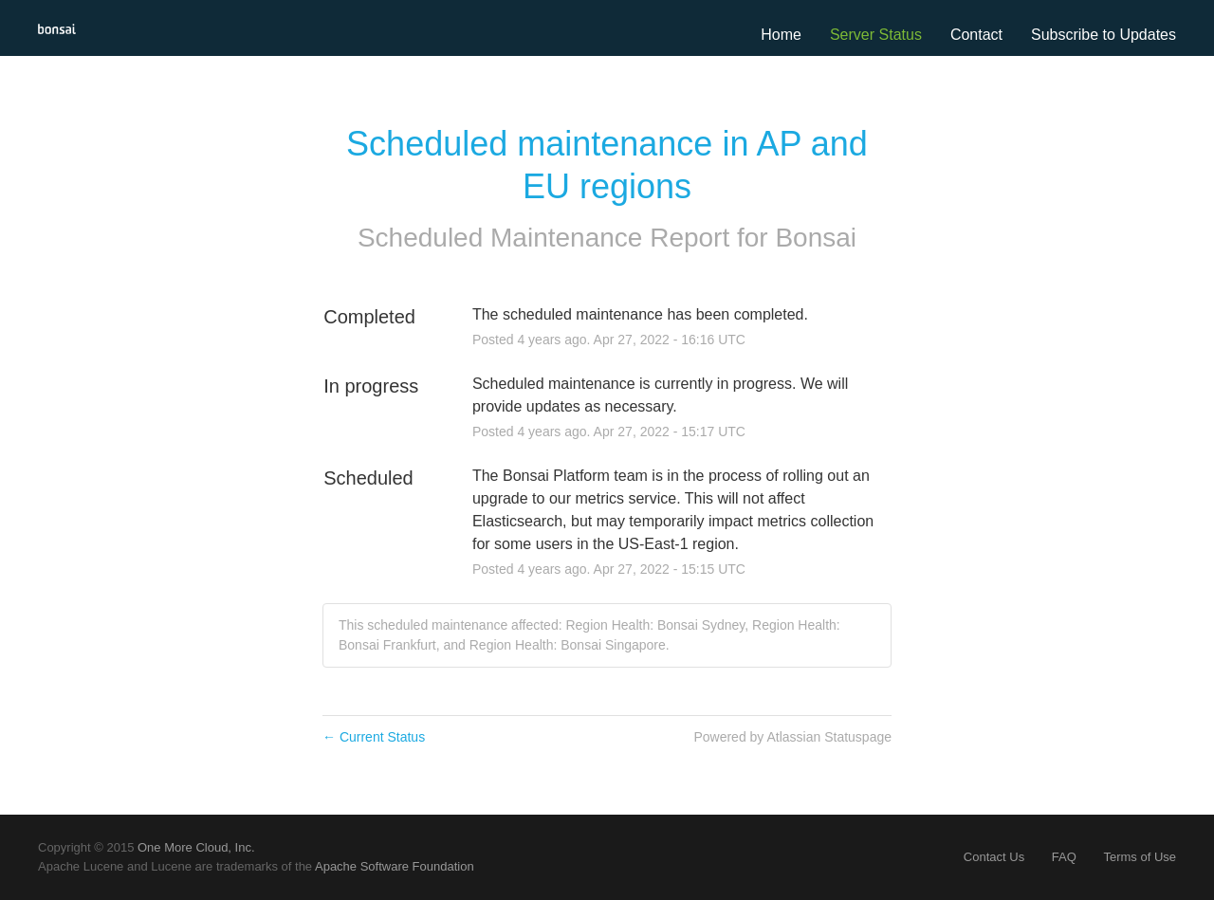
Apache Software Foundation (394, 866)
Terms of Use (1139, 857)
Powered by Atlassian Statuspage (792, 736)
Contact (976, 35)
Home (781, 35)
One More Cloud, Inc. (196, 847)
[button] (1103, 35)
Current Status (373, 736)
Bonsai (815, 237)
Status (900, 35)
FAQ (1064, 857)
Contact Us (994, 857)
